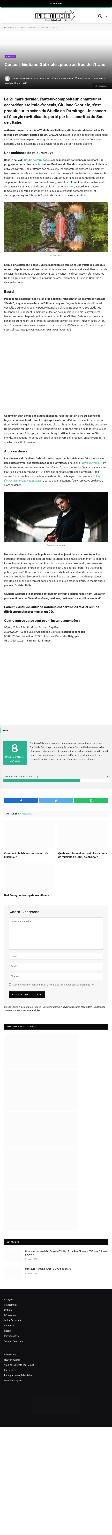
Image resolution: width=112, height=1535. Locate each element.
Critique (8, 1310)
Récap (7, 1331)
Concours (13, 1242)
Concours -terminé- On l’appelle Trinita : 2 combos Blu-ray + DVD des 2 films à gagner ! (66, 1253)
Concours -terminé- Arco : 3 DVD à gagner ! (48, 1269)
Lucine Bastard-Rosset (22, 78)
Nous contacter (12, 1359)
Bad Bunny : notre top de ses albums (26, 895)
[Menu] (7, 16)
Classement (10, 1304)
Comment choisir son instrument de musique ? (26, 855)
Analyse (8, 1299)
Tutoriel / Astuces (13, 1341)
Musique (10, 57)
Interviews (9, 1325)
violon (70, 186)
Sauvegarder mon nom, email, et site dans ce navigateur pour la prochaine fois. (53, 984)
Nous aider (55, 4)
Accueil (7, 27)
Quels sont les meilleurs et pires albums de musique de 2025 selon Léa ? (83, 855)
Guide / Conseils (12, 1320)
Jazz (40, 164)
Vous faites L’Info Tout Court (19, 1365)
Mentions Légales (13, 1380)
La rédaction (10, 1354)
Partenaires (10, 1370)
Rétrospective (11, 1336)
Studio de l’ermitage (36, 160)
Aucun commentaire (62, 78)
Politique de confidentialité (18, 1375)
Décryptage (10, 1315)
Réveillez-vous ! (91, 462)
